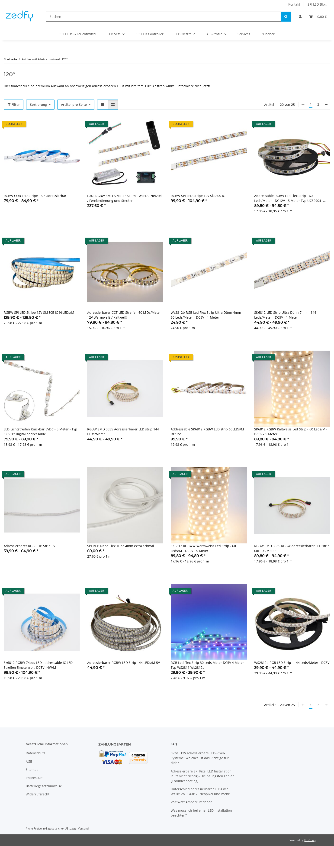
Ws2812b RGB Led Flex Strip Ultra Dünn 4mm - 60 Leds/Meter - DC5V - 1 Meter (207, 315)
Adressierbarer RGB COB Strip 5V (29, 546)
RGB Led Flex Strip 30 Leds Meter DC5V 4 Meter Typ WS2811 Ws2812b (207, 665)
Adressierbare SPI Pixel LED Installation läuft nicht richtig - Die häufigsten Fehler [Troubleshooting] (202, 776)
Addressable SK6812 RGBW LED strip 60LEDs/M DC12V (207, 431)
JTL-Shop (309, 840)
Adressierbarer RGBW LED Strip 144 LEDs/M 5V (123, 662)
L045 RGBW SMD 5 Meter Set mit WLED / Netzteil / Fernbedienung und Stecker (125, 198)
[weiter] (326, 104)
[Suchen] (163, 17)
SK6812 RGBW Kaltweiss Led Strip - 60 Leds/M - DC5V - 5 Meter (291, 431)
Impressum (34, 777)
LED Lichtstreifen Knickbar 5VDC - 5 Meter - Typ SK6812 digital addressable (40, 431)
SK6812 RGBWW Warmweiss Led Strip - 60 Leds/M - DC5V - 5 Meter (203, 548)
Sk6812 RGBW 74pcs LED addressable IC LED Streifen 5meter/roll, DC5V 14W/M (38, 665)
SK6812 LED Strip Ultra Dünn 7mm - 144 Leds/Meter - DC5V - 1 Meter (285, 315)
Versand (83, 828)
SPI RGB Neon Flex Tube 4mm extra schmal (120, 546)
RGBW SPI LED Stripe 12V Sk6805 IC (198, 196)
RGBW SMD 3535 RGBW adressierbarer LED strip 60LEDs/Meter (292, 548)
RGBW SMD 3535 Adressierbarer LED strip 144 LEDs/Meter (123, 431)
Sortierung (38, 104)
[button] (300, 17)
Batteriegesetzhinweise (44, 786)
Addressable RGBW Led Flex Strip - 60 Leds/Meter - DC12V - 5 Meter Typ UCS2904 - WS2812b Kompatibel (288, 198)
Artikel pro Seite (74, 104)
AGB (29, 761)
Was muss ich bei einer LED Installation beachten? (201, 812)
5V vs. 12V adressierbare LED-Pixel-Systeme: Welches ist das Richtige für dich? (200, 758)
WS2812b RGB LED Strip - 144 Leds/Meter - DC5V (291, 662)
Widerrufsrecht (37, 794)
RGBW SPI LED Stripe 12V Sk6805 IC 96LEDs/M (39, 312)
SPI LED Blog (317, 4)
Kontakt (294, 4)
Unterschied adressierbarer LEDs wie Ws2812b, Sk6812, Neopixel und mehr (200, 791)
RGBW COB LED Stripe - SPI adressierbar (35, 196)
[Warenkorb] (317, 17)
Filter (13, 104)
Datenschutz (35, 753)
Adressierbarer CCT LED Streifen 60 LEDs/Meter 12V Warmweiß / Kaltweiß (124, 315)
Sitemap (32, 769)
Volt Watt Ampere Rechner (191, 802)
